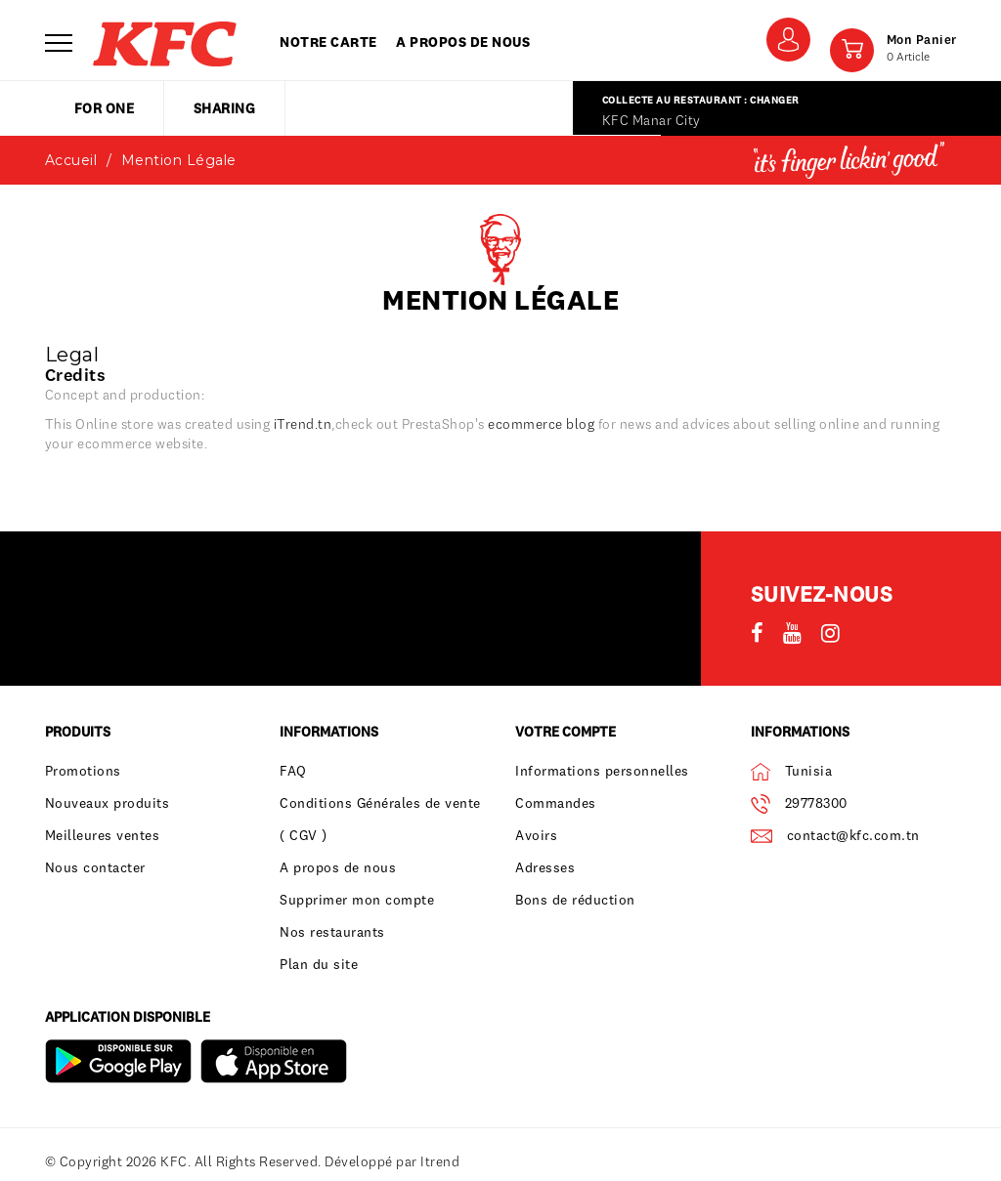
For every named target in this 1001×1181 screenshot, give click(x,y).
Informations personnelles (602, 771)
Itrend (439, 1161)
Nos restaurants (332, 932)
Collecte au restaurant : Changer (701, 100)
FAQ (293, 771)
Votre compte (565, 731)
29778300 (816, 803)
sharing (225, 108)
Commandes (555, 803)
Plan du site (319, 964)
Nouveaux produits (107, 803)
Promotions (83, 771)
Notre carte (328, 42)
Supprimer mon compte (357, 899)
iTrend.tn (303, 424)
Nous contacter (95, 867)
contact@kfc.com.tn (853, 835)
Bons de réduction (575, 899)
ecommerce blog (541, 424)
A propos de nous (463, 42)
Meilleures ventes (102, 835)
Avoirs (536, 835)
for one (104, 108)
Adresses (545, 867)
